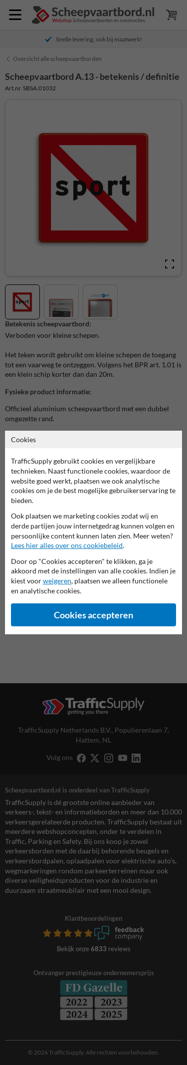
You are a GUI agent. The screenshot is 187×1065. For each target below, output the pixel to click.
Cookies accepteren (93, 615)
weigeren (57, 580)
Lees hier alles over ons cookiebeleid (67, 545)
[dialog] (93, 532)
